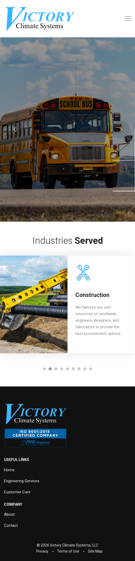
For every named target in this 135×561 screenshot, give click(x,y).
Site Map (95, 551)
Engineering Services (21, 481)
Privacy (42, 551)
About (9, 514)
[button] (44, 368)
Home (9, 470)
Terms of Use (68, 551)
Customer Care (17, 492)
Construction (92, 295)
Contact (11, 525)
